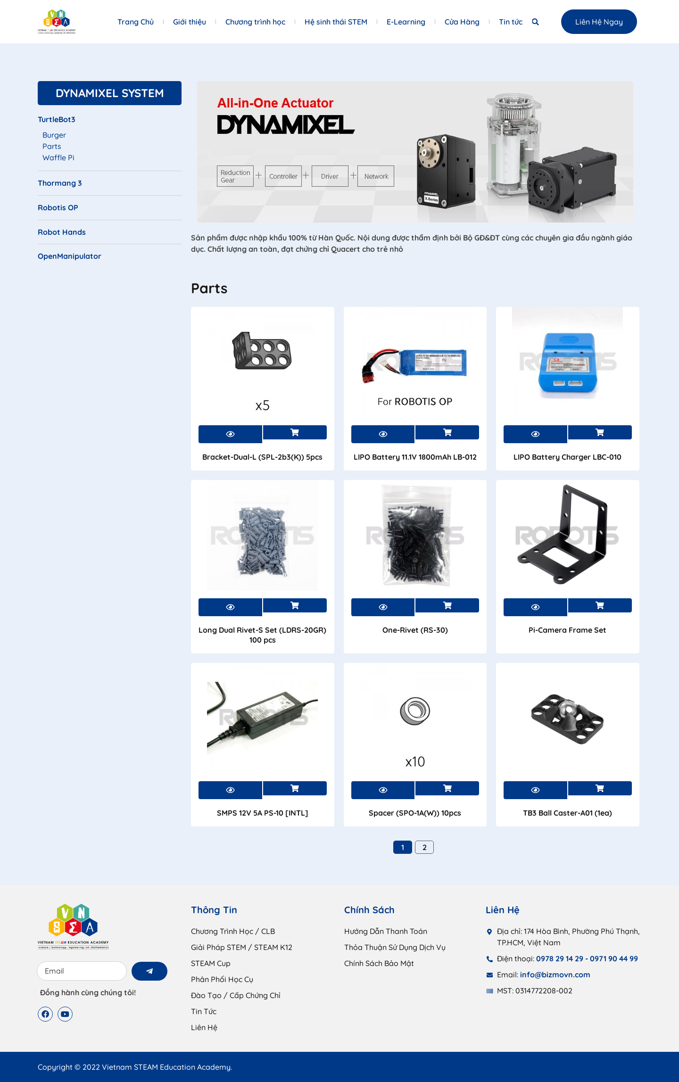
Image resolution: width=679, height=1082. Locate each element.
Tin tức (510, 21)
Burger (54, 135)
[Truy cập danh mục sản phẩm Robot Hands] (110, 235)
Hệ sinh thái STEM (336, 21)
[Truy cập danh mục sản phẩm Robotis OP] (110, 211)
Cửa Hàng (462, 21)
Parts (51, 146)
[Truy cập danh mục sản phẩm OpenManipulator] (110, 259)
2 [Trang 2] (424, 847)
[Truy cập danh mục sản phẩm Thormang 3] (110, 186)
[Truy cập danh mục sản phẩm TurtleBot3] (110, 123)
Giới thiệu (189, 21)
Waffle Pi (58, 157)
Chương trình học (255, 21)
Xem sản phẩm (295, 432)
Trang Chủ (135, 21)
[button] (535, 22)
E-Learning (406, 21)
